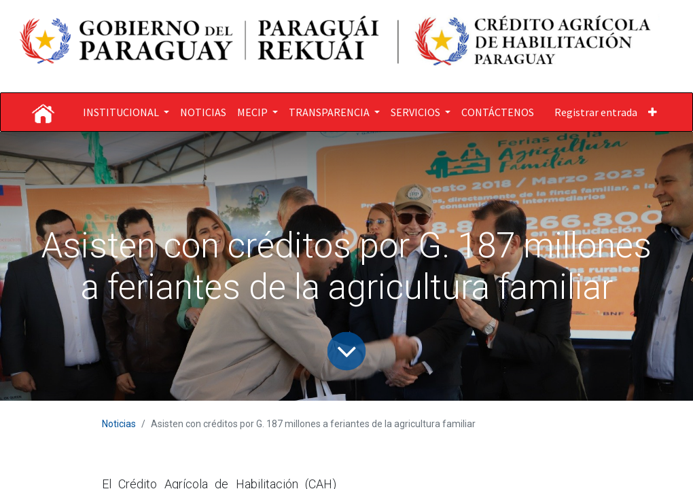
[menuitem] (203, 112)
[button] (652, 112)
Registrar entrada (595, 112)
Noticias (119, 423)
